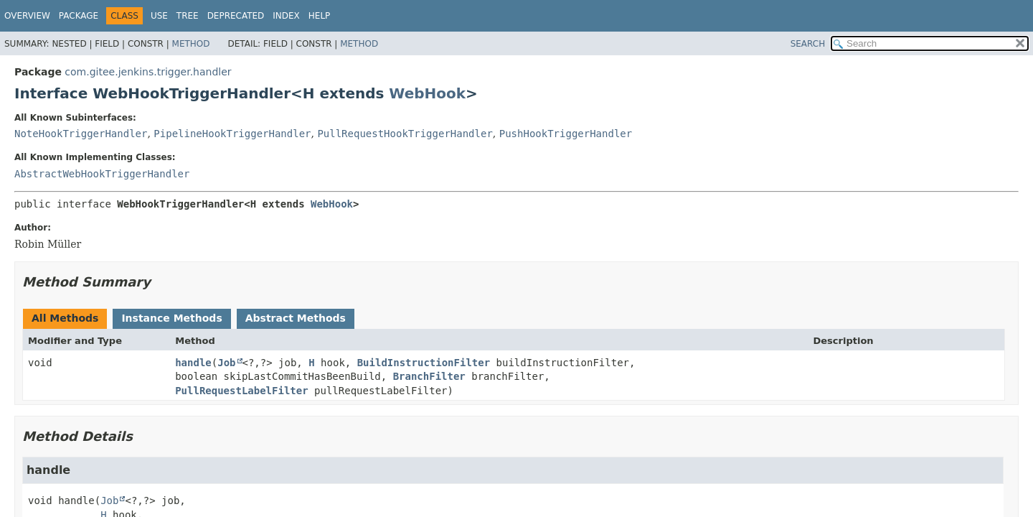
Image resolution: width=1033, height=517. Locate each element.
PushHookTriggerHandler (565, 133)
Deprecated (236, 16)
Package (78, 16)
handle (193, 362)
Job (226, 362)
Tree (187, 16)
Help (319, 16)
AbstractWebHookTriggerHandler (101, 174)
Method (191, 44)
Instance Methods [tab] (171, 318)
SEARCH (808, 44)
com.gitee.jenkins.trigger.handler (148, 72)
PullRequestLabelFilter (241, 390)
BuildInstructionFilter (423, 362)
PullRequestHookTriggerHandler (404, 133)
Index (286, 16)
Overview (27, 16)
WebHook (427, 93)
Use (159, 16)
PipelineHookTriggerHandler (232, 133)
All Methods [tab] (65, 318)
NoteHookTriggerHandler (80, 133)
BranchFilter (429, 376)
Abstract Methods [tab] (295, 318)
